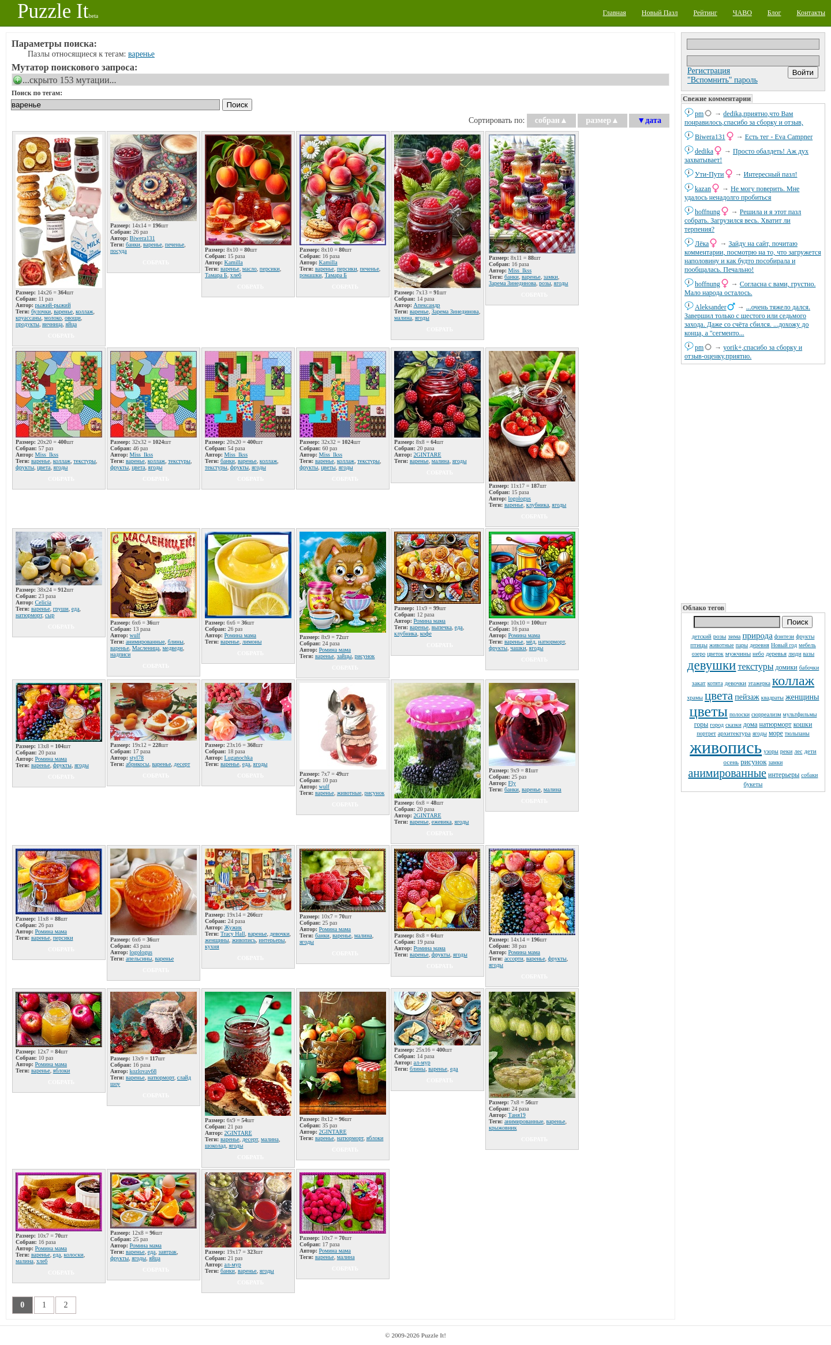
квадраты (772, 697)
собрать (61, 335)
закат (699, 682)
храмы (695, 697)
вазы (809, 654)
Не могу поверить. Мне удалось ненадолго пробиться (741, 193)
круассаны (29, 318)
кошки (803, 724)
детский (702, 636)
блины (176, 641)
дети (810, 751)
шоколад (215, 1145)
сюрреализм (766, 714)
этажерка (759, 683)
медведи (173, 648)
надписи (120, 654)
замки (775, 762)
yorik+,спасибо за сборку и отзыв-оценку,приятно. (743, 351)
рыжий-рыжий (53, 305)
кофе (426, 633)
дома (750, 724)
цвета (719, 696)
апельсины (139, 958)
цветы (709, 711)
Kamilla (233, 262)
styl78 (137, 757)
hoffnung (707, 212)
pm (699, 114)
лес (798, 751)
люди (794, 654)
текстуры (755, 666)
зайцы (344, 656)
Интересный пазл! (771, 174)
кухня (212, 946)
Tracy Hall (232, 934)
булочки (41, 311)
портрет (706, 733)
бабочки (809, 667)
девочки (736, 682)
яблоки (61, 1070)
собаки (809, 775)
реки (786, 751)
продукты (27, 324)
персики (270, 269)
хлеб (236, 275)
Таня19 (517, 1115)
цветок (715, 654)
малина (403, 318)
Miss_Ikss (520, 270)
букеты (753, 783)
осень (731, 762)
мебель (807, 645)
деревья (776, 653)
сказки (733, 725)
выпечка (442, 627)
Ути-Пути (709, 174)
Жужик (233, 927)
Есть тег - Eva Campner (779, 137)
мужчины (738, 653)
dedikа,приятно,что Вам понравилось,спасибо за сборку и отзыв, (743, 118)
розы (720, 636)
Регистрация (708, 70)
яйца (71, 324)
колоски (74, 1254)
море (776, 733)
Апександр (427, 305)
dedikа (704, 151)
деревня (759, 645)
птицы (699, 644)
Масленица (146, 648)
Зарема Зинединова (455, 311)
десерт (182, 764)
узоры (770, 751)
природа (757, 635)
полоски (739, 714)
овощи (73, 318)
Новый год (784, 645)
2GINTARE (427, 454)
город (717, 725)
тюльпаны (797, 733)
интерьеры (783, 775)
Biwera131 (710, 137)
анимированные (727, 773)
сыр (49, 615)
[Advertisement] (753, 482)
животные (721, 645)
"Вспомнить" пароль (722, 80)
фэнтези (784, 636)
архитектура (734, 733)
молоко (53, 318)
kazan (703, 189)
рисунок (753, 761)
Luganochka (238, 757)
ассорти (513, 958)
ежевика (442, 822)
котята (715, 683)
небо (758, 654)
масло (249, 269)
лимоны (252, 641)
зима (734, 636)
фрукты (805, 636)
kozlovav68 (143, 1071)
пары (742, 645)
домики (787, 667)
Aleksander (711, 307)
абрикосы (137, 764)
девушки (711, 665)
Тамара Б (216, 275)
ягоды (760, 733)
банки (133, 244)
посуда (118, 251)
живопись (726, 747)
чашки (518, 648)
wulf (135, 635)
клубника (537, 505)
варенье (141, 54)
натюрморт (775, 724)
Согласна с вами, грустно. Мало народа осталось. (749, 288)
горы (701, 724)
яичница (52, 324)
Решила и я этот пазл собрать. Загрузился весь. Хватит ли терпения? (742, 220)
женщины (802, 697)
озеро (698, 654)
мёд (531, 641)
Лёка (702, 244)
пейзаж (747, 697)
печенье (174, 244)
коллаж (793, 680)
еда (76, 609)
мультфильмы (800, 714)
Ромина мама (240, 635)
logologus (519, 498)
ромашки (310, 275)
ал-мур (422, 1062)
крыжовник (503, 1127)
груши (61, 609)
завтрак (168, 1252)
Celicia (43, 602)
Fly (512, 783)
